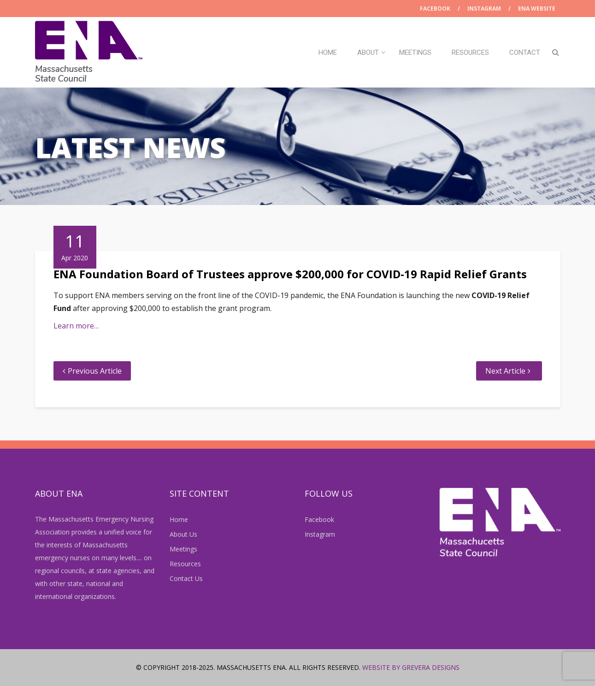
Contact (524, 52)
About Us (183, 534)
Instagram (484, 8)
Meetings (415, 52)
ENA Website (536, 8)
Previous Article (95, 371)
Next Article (505, 371)
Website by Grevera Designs (411, 667)
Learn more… (76, 326)
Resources (470, 52)
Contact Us (186, 578)
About (368, 52)
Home (327, 52)
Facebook (435, 8)
